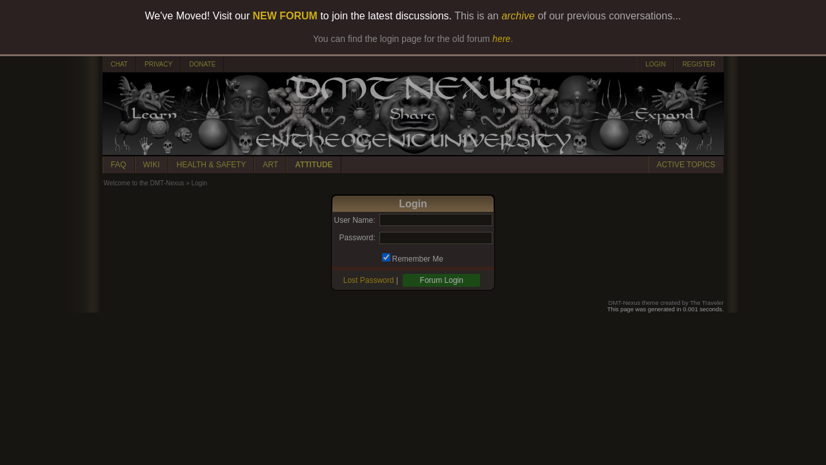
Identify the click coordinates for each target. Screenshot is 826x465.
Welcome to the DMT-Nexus (144, 183)
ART (270, 164)
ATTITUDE (313, 164)
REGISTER (698, 64)
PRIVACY (158, 64)
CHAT (119, 64)
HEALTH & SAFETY (212, 164)
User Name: (354, 220)
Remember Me (417, 259)
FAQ (118, 164)
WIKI (151, 164)
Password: (357, 237)
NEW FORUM (285, 15)
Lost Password (368, 280)
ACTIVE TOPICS (686, 164)
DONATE (202, 64)
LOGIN (655, 64)
